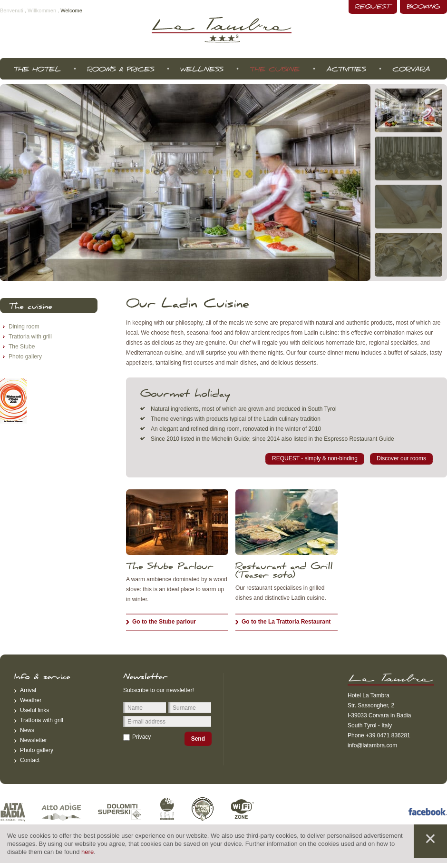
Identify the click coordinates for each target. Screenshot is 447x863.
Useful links (34, 710)
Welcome (71, 10)
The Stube (22, 346)
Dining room (24, 326)
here (87, 851)
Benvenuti (11, 10)
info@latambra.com (372, 745)
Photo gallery (25, 356)
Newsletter (33, 740)
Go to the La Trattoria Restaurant (286, 621)
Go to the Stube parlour (164, 621)
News (27, 730)
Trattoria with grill (30, 336)
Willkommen (42, 10)
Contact (29, 760)
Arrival (28, 690)
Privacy (141, 737)
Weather (30, 700)
